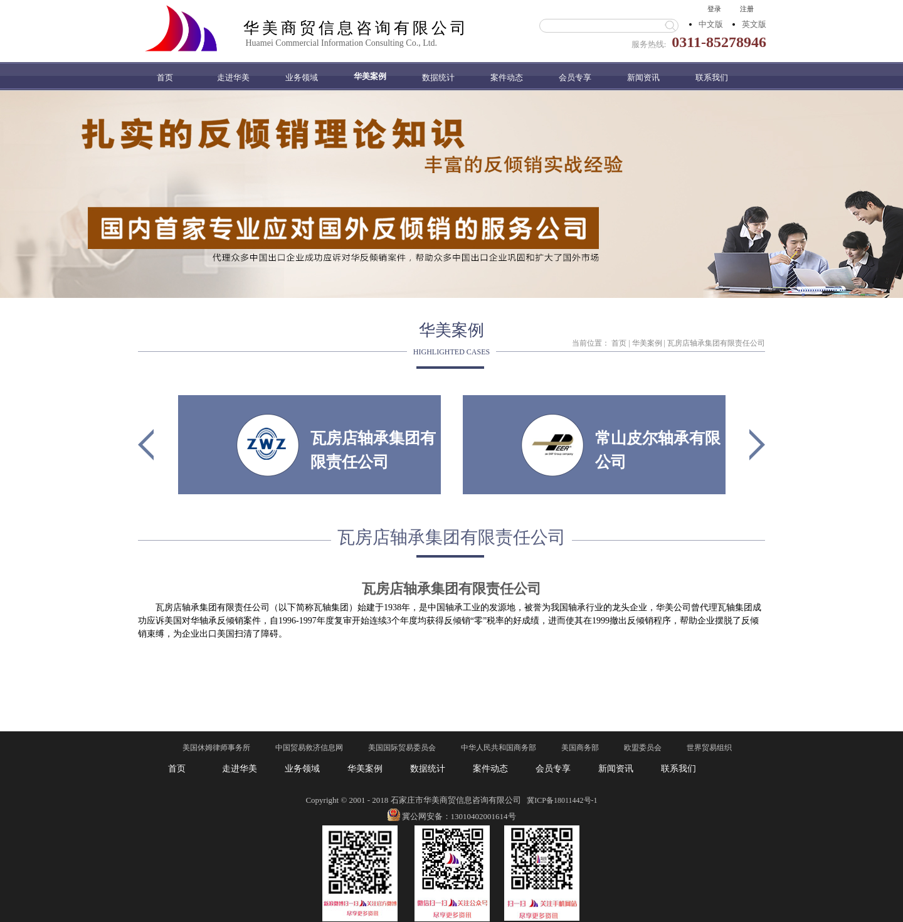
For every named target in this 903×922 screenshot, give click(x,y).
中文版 (711, 24)
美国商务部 (580, 747)
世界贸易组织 (709, 747)
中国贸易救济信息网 (309, 747)
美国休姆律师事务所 (216, 747)
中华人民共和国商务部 (498, 747)
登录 (714, 9)
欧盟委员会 (643, 747)
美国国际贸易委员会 (402, 747)
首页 (165, 77)
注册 (747, 9)
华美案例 (647, 343)
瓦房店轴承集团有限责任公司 (716, 343)
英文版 (754, 24)
